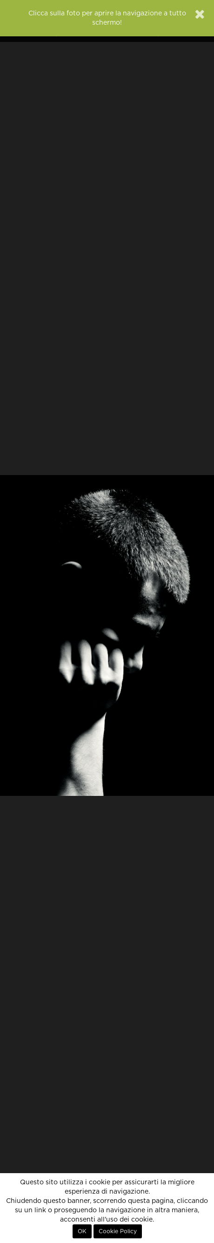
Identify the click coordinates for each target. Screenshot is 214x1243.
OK (82, 1231)
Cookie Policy (118, 1231)
